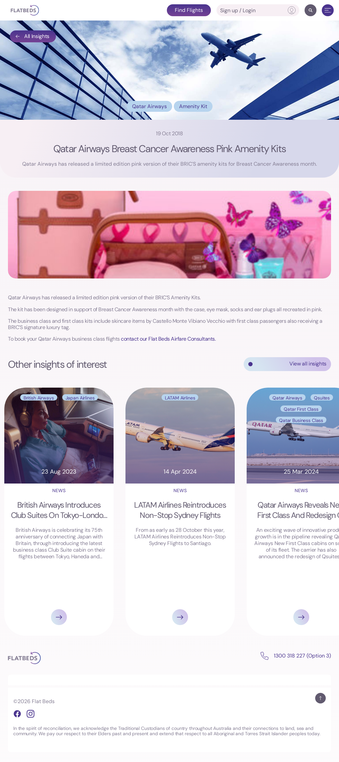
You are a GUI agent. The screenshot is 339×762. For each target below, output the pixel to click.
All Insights (32, 36)
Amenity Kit (193, 106)
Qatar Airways (149, 106)
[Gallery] (169, 512)
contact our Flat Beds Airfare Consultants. (168, 338)
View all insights (307, 363)
